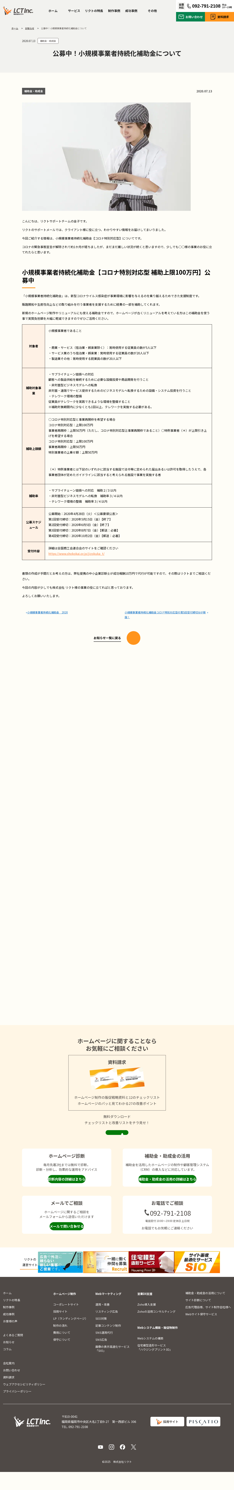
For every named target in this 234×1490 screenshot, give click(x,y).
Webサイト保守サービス (201, 1332)
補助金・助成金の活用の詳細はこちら (167, 1197)
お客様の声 (10, 1339)
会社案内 (8, 1381)
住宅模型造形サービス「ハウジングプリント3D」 (154, 1365)
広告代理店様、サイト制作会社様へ (208, 1325)
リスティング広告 (106, 1329)
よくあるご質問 (13, 1353)
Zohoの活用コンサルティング (156, 1329)
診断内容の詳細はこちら (66, 1197)
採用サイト (60, 1329)
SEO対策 (101, 1336)
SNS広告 (101, 1357)
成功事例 (131, 10)
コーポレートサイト (66, 1322)
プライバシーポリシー (17, 1409)
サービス (74, 10)
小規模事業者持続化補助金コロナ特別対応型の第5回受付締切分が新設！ (164, 613)
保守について (61, 1357)
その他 (152, 10)
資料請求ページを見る (117, 1147)
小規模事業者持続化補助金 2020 (48, 611)
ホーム (53, 10)
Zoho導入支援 (146, 1322)
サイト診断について (198, 1318)
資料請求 (223, 17)
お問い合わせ (194, 17)
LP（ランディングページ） (70, 1336)
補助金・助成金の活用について (205, 1311)
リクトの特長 (94, 10)
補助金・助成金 (48, 40)
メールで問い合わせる (67, 1244)
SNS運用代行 (104, 1350)
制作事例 (114, 10)
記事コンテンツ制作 (108, 1343)
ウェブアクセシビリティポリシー (24, 1402)
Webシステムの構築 (150, 1356)
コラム (7, 1367)
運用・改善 (102, 1322)
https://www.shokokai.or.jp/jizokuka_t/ (76, 553)
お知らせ (8, 1360)
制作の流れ (60, 1343)
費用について (61, 1350)
